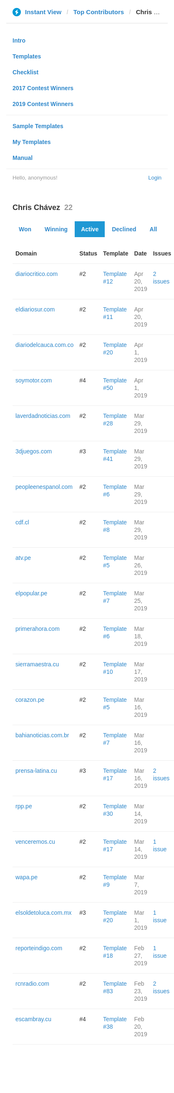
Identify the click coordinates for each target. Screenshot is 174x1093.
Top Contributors (98, 11)
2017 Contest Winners (43, 88)
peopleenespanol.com (44, 486)
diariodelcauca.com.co (44, 345)
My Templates (32, 142)
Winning (56, 229)
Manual (23, 157)
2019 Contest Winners (43, 104)
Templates (27, 56)
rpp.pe (23, 806)
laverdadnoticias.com (43, 415)
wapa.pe (26, 877)
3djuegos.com (33, 451)
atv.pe (23, 557)
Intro (19, 40)
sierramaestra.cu (37, 664)
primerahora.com (37, 628)
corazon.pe (29, 699)
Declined (124, 229)
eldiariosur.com (35, 309)
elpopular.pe (31, 593)
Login (154, 178)
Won (25, 229)
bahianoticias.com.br (42, 735)
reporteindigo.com (38, 948)
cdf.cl (22, 522)
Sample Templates (38, 126)
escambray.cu (33, 1019)
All (153, 229)
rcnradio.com (32, 983)
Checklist (25, 72)
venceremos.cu (35, 841)
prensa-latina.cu (36, 770)
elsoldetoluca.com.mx (43, 912)
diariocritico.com (36, 274)
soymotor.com (33, 380)
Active (89, 229)
